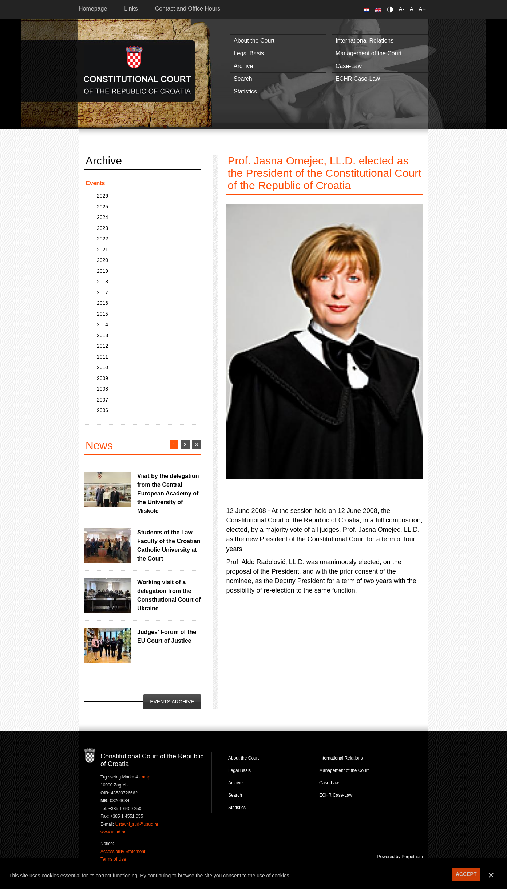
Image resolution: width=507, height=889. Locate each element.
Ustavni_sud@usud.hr (136, 824)
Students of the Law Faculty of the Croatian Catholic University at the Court (168, 545)
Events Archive (172, 702)
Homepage (93, 8)
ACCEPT (466, 874)
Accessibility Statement (122, 851)
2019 (102, 271)
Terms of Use (113, 859)
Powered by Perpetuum (400, 856)
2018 (102, 281)
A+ (422, 9)
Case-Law (349, 66)
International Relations (364, 40)
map (146, 777)
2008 (102, 389)
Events (95, 183)
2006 (102, 410)
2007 (102, 400)
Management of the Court (368, 53)
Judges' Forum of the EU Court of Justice (166, 636)
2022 (102, 239)
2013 (102, 335)
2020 (102, 260)
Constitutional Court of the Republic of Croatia (137, 71)
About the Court (254, 40)
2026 (102, 196)
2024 (102, 217)
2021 (102, 249)
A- (401, 9)
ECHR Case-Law (358, 79)
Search (243, 79)
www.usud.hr (113, 831)
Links (131, 8)
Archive (243, 66)
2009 (102, 378)
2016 (102, 303)
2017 (102, 292)
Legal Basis (249, 53)
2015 (102, 314)
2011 (102, 357)
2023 (102, 228)
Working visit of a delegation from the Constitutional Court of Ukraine (169, 595)
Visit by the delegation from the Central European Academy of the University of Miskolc (168, 493)
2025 (102, 207)
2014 (102, 324)
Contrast (391, 9)
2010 (102, 367)
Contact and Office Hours (187, 8)
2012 (102, 346)
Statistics (245, 91)
